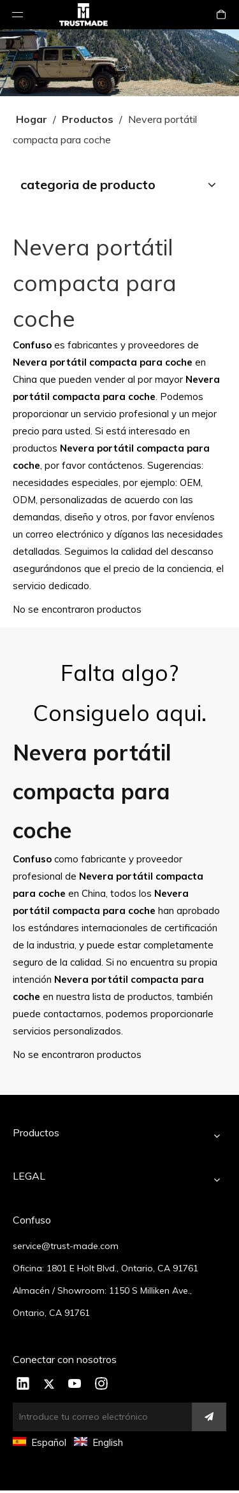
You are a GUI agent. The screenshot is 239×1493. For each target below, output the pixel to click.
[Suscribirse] (209, 1417)
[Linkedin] (23, 1385)
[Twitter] (49, 1385)
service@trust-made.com (66, 1246)
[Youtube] (75, 1385)
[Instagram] (101, 1385)
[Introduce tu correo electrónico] (109, 1417)
